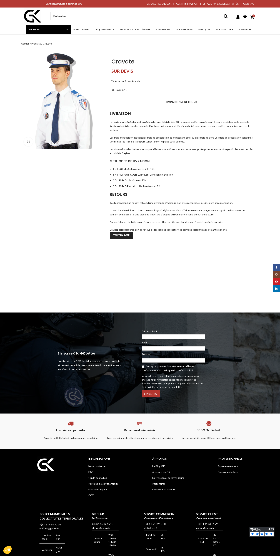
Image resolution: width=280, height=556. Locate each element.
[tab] (181, 100)
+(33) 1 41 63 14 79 (207, 523)
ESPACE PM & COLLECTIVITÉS (221, 3)
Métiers (34, 29)
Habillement (82, 29)
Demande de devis (228, 472)
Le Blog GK (158, 466)
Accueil (25, 43)
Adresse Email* (173, 334)
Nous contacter (97, 466)
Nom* (145, 342)
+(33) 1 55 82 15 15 (102, 523)
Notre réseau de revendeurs (168, 477)
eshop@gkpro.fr (205, 528)
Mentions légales (98, 489)
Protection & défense (135, 29)
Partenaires (158, 483)
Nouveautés (224, 29)
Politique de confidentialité (103, 483)
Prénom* (146, 354)
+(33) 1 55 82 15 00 (155, 523)
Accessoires (184, 29)
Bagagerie (163, 29)
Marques (204, 29)
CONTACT (249, 3)
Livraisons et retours (163, 489)
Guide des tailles (97, 477)
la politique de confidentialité (177, 370)
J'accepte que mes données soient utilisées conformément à (168, 368)
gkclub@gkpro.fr (101, 528)
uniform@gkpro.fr (49, 528)
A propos (244, 29)
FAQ (90, 472)
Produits (36, 43)
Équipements (105, 29)
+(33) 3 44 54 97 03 (50, 524)
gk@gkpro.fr (151, 528)
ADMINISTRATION (187, 3)
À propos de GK (161, 472)
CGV (91, 495)
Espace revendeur (228, 466)
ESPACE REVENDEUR (159, 3)
